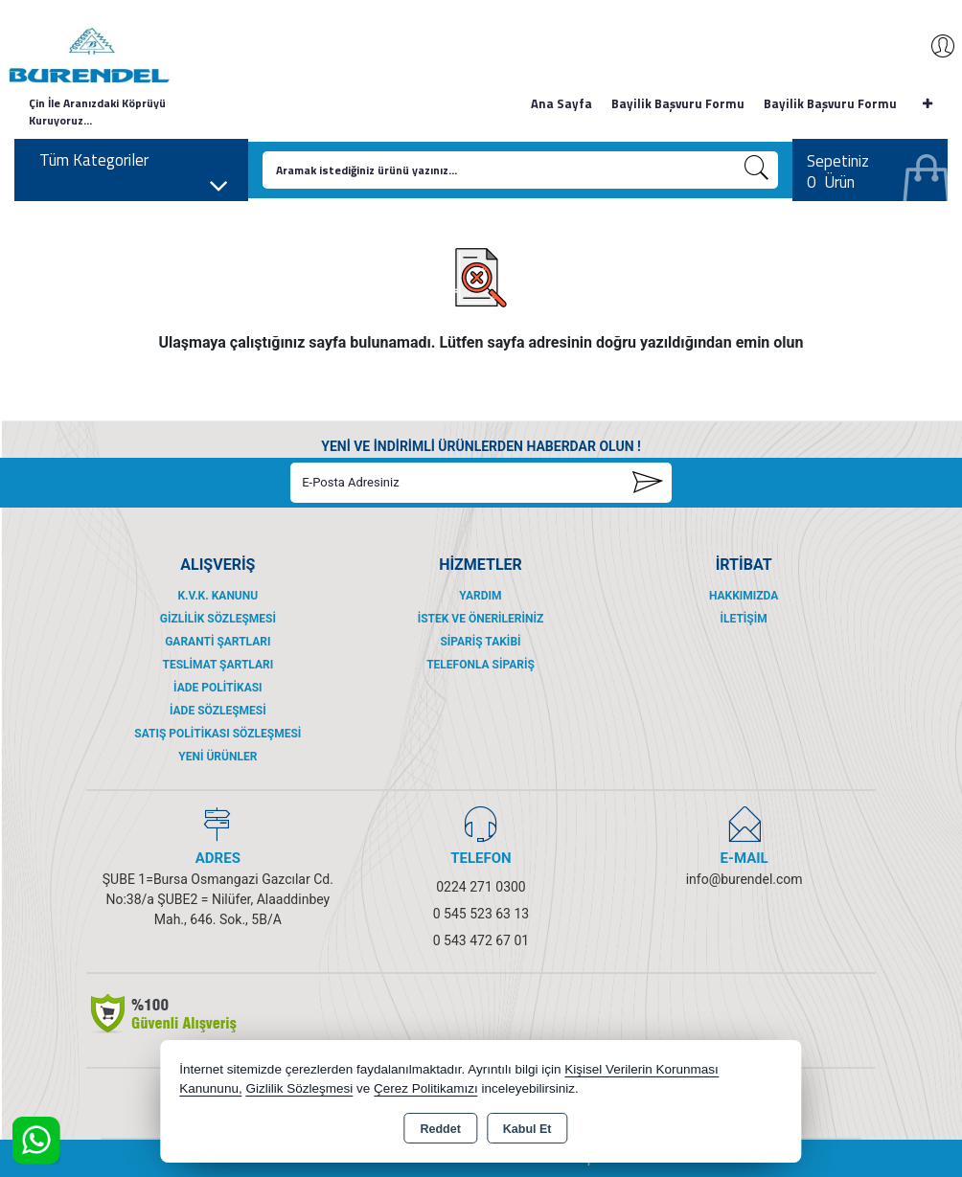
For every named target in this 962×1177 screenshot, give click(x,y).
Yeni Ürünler (217, 756)
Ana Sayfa (561, 103)
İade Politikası (218, 687)
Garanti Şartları (217, 641)
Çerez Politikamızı (426, 1088)
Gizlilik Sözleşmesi (218, 618)
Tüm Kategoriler (134, 165)
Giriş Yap (933, 46)
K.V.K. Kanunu (217, 595)
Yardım (480, 595)
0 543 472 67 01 (481, 940)
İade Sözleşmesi (218, 710)
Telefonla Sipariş (480, 664)
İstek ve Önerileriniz (481, 618)
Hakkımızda (743, 595)
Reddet (440, 1129)
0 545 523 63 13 (481, 913)
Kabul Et (527, 1129)
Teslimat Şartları (217, 664)
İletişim (744, 618)
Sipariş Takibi (480, 641)
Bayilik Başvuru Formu (677, 103)
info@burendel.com (744, 879)
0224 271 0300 (481, 886)
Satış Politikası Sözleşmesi (217, 733)
